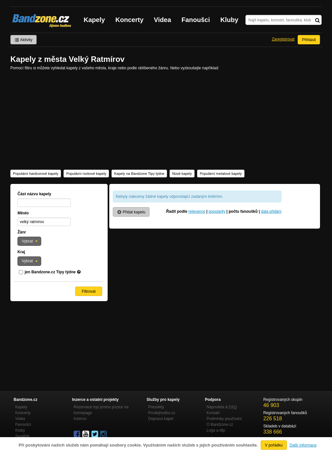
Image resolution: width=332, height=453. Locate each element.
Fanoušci (196, 19)
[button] (29, 241)
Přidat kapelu (131, 212)
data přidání (271, 211)
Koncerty (129, 19)
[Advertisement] (166, 119)
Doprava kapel (160, 418)
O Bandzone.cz (220, 424)
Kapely (94, 19)
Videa (162, 19)
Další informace (303, 445)
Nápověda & (222, 407)
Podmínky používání (224, 418)
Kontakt (213, 413)
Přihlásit (309, 40)
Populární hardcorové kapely (35, 174)
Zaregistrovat (283, 39)
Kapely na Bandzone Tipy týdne (139, 174)
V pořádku (274, 445)
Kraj (21, 252)
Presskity (156, 407)
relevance (196, 211)
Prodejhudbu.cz (161, 413)
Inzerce (80, 418)
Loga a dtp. (216, 430)
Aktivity (23, 40)
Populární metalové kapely (221, 174)
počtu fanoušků (243, 211)
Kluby (229, 19)
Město (23, 213)
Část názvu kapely (34, 194)
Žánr (22, 232)
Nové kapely (182, 174)
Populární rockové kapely (86, 174)
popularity (216, 211)
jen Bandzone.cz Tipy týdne (50, 272)
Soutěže (22, 436)
